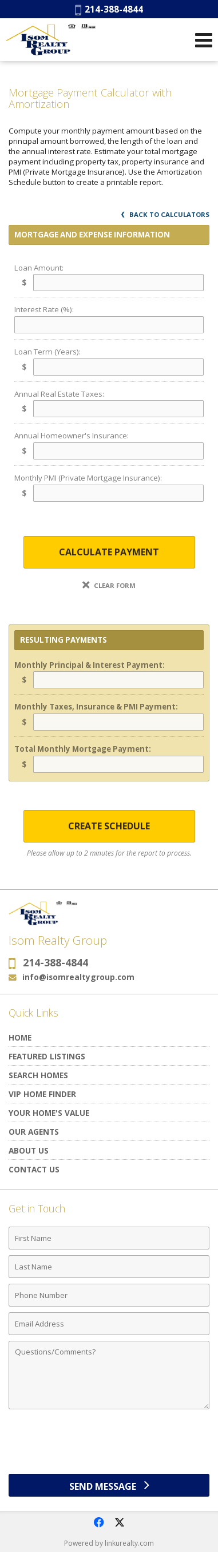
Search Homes (38, 1075)
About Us (29, 1150)
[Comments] (109, 1375)
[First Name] (109, 1238)
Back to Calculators (165, 214)
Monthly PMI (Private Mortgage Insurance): (88, 478)
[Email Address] (109, 1323)
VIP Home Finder (42, 1094)
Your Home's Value (49, 1112)
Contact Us (34, 1169)
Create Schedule (109, 826)
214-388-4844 (109, 9)
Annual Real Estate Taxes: (59, 394)
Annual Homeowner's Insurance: (71, 435)
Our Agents (34, 1131)
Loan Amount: (39, 268)
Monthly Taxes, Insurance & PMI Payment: (96, 707)
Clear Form (109, 585)
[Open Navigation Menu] (203, 40)
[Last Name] (109, 1266)
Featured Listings (47, 1056)
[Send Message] (109, 1485)
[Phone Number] (109, 1295)
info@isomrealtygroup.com (78, 976)
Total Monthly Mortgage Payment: (82, 749)
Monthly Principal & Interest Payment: (89, 665)
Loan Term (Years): (47, 351)
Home (20, 1037)
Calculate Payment (109, 552)
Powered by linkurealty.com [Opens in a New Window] (109, 1543)
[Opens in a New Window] (99, 1522)
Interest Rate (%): (44, 309)
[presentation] (109, 1446)
